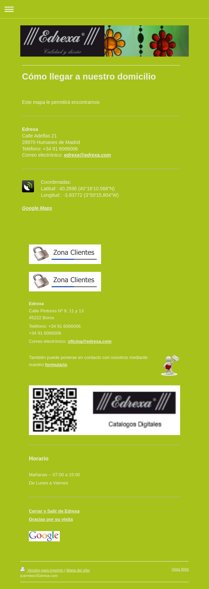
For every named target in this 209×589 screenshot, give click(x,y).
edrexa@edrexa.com (87, 155)
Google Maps (37, 208)
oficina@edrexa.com (89, 341)
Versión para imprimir (42, 570)
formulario (56, 364)
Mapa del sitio (78, 570)
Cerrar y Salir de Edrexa (54, 511)
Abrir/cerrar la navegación (104, 9)
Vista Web (180, 569)
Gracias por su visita (51, 519)
